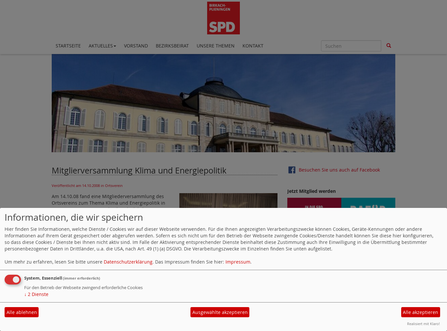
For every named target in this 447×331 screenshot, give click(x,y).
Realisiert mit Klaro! (423, 323)
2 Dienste (36, 294)
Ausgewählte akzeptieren (220, 312)
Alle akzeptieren (420, 312)
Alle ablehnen (22, 312)
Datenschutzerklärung (128, 262)
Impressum (237, 262)
